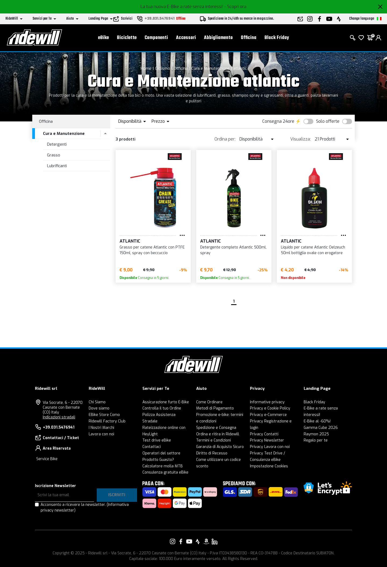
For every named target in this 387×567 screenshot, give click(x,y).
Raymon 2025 (316, 434)
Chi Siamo (97, 402)
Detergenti (57, 144)
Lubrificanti (57, 166)
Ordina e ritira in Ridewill (217, 434)
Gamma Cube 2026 (321, 427)
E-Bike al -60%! (317, 421)
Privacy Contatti (264, 434)
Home (146, 68)
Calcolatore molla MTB (162, 466)
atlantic (240, 68)
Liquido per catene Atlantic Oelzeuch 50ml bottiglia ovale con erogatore (313, 250)
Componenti (156, 38)
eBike (103, 38)
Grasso (53, 155)
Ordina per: (224, 139)
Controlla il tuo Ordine (161, 408)
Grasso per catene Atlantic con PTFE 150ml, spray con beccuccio (152, 250)
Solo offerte (327, 121)
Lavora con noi (101, 434)
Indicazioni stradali (59, 417)
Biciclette (127, 38)
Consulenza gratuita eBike (165, 472)
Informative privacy (267, 402)
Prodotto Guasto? (158, 459)
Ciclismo (162, 68)
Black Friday (276, 38)
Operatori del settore (161, 453)
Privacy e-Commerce (268, 414)
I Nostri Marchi (101, 427)
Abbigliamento (218, 38)
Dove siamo (99, 408)
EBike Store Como (104, 414)
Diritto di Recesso (211, 453)
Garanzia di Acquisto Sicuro (220, 446)
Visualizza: (300, 139)
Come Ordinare (209, 402)
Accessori (186, 38)
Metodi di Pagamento (215, 408)
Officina (248, 38)
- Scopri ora (235, 6)
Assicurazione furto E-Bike (165, 402)
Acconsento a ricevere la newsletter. (85, 507)
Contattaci (151, 446)
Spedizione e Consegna (216, 427)
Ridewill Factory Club (107, 421)
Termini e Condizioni (213, 440)
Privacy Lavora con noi (270, 446)
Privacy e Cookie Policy (270, 408)
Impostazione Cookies (269, 466)
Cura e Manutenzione (210, 68)
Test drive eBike (156, 440)
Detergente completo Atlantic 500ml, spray (233, 250)
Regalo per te (316, 440)
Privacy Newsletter (267, 440)
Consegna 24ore (278, 121)
